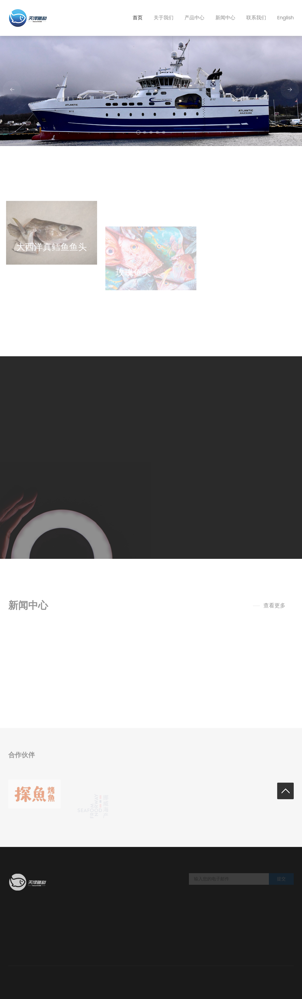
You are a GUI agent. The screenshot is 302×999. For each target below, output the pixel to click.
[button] (138, 132)
